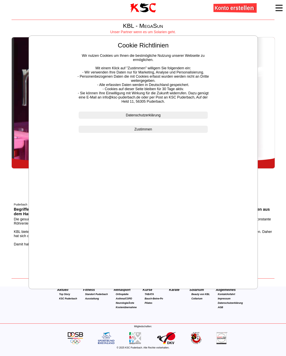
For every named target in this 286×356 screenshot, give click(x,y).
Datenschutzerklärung (230, 303)
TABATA (149, 294)
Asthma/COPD (124, 298)
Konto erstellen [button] (234, 7)
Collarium (196, 298)
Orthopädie (122, 294)
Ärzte (131, 303)
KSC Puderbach (68, 298)
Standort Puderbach (96, 294)
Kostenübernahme (126, 307)
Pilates (148, 303)
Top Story (64, 294)
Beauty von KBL (200, 294)
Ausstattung (92, 298)
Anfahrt (231, 294)
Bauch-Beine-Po (154, 298)
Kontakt (222, 294)
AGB (220, 307)
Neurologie (122, 303)
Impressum (224, 298)
